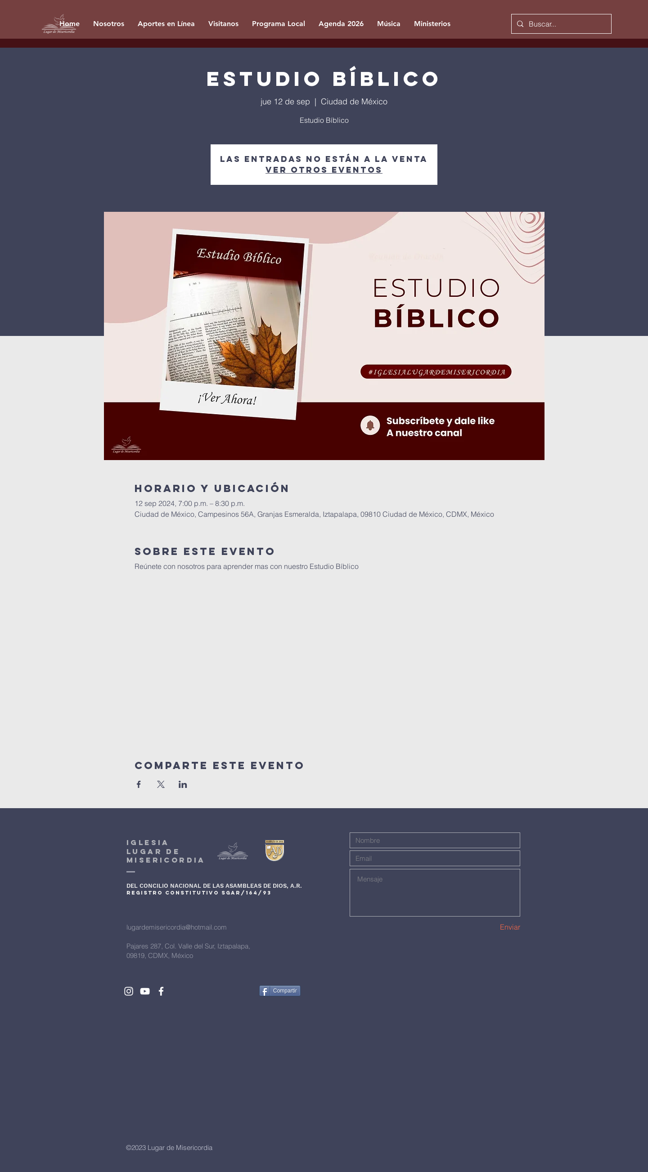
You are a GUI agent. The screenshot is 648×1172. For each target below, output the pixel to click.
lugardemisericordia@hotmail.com (176, 927)
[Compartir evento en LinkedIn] (183, 784)
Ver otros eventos (324, 170)
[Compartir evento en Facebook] (139, 784)
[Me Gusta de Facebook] (235, 990)
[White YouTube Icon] (145, 991)
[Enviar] (488, 927)
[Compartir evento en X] (161, 784)
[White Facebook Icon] (161, 991)
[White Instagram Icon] (129, 991)
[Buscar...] (560, 23)
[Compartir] (280, 990)
